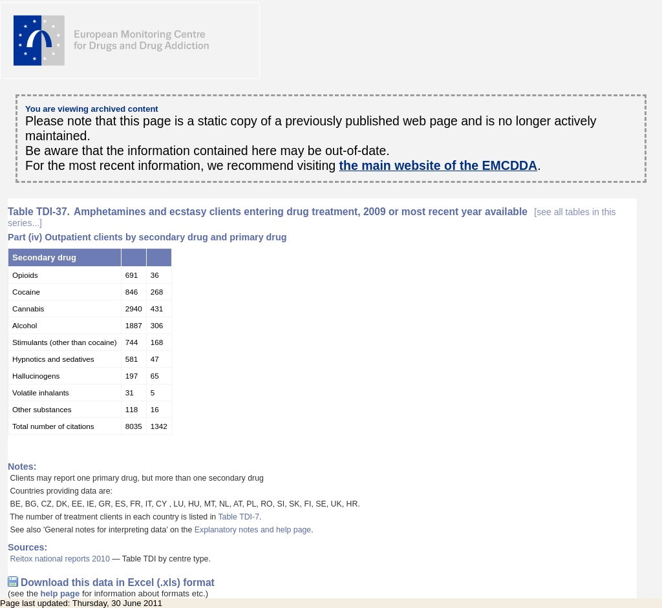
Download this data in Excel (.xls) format (118, 582)
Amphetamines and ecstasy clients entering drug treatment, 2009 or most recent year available (312, 217)
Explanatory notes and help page (253, 529)
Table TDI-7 (238, 516)
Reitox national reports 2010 (59, 558)
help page (60, 593)
